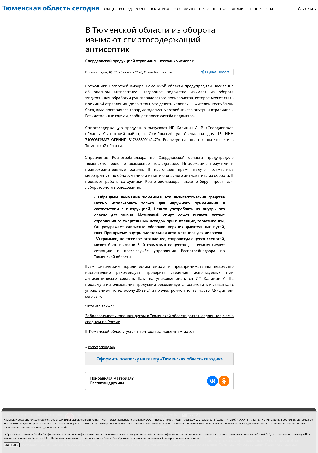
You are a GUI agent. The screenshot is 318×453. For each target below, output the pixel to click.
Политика (159, 8)
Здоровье (136, 8)
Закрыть (11, 445)
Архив (237, 8)
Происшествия (214, 8)
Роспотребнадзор (101, 347)
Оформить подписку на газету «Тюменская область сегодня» (160, 359)
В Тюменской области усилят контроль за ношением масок (139, 331)
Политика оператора (186, 438)
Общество (114, 8)
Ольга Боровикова (158, 72)
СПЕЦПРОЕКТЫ (259, 8)
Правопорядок (96, 72)
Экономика (184, 8)
